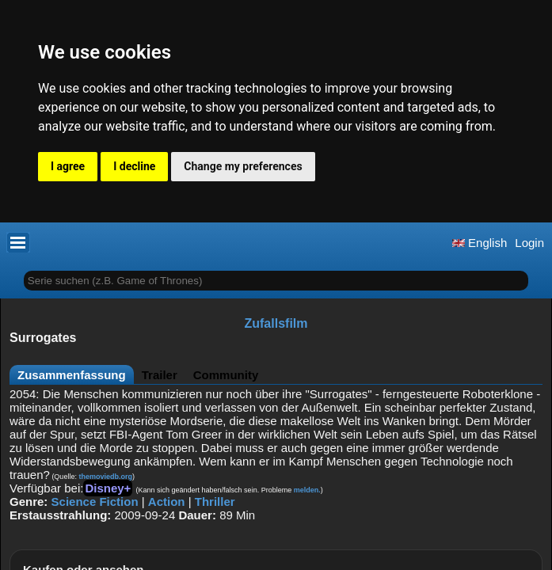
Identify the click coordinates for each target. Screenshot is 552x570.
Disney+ (108, 488)
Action (166, 501)
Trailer (159, 375)
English (479, 242)
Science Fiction (95, 501)
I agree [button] (68, 166)
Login (529, 242)
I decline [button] (134, 166)
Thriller (215, 501)
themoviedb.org (105, 477)
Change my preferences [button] (243, 166)
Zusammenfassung (71, 375)
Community (226, 375)
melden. (307, 490)
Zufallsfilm (275, 323)
